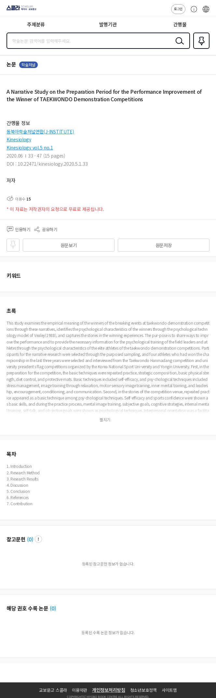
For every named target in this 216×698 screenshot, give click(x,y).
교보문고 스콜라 (53, 690)
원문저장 (163, 245)
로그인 (178, 8)
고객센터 (192, 12)
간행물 (180, 24)
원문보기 (69, 245)
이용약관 (79, 690)
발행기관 (108, 24)
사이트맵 (169, 690)
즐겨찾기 (200, 48)
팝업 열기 (38, 539)
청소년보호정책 (143, 690)
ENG (205, 12)
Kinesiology (19, 139)
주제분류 (36, 24)
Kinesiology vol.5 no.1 (30, 147)
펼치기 (105, 419)
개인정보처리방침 (108, 690)
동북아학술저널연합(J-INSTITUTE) (40, 131)
